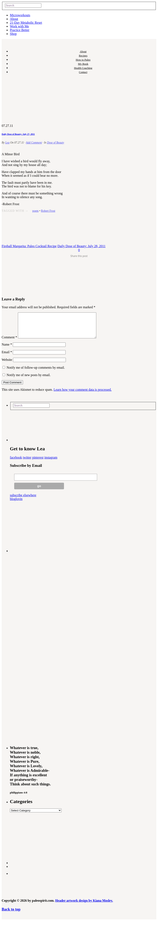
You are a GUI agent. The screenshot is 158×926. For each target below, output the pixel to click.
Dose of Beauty (55, 142)
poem (35, 210)
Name (7, 349)
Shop (13, 33)
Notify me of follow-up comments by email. (36, 372)
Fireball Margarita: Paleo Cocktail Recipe (29, 246)
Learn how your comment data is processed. (82, 394)
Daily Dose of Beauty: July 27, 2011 (18, 134)
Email (7, 357)
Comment (9, 342)
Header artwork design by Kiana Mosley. (84, 905)
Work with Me (19, 26)
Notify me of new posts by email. (29, 380)
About (14, 19)
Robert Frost (48, 210)
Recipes (83, 55)
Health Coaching (83, 67)
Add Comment (34, 142)
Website (7, 364)
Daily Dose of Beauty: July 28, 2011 (81, 246)
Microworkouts (20, 15)
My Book (83, 63)
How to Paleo (83, 59)
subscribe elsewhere (23, 500)
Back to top (11, 914)
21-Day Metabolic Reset (26, 22)
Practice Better (19, 30)
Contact (83, 72)
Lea (7, 142)
